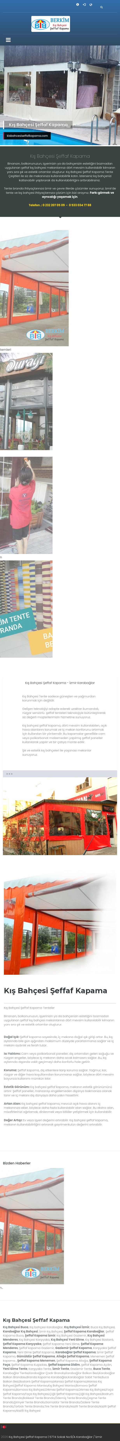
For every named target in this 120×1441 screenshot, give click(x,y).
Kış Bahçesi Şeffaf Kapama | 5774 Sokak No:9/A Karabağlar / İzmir (55, 1437)
